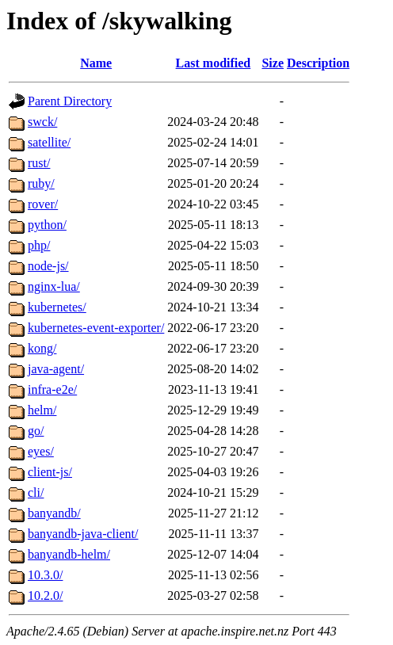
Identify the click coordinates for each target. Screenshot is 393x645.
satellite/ (49, 142)
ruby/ (41, 183)
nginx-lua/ (54, 286)
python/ (47, 224)
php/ (39, 245)
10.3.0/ (45, 575)
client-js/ (50, 472)
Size (272, 63)
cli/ (36, 492)
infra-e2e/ (52, 389)
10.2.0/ (45, 595)
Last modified (213, 63)
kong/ (42, 348)
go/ (36, 430)
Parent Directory (70, 101)
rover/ (43, 204)
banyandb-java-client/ (83, 533)
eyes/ (41, 451)
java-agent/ (56, 369)
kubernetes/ (57, 307)
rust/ (39, 163)
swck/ (42, 121)
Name (96, 63)
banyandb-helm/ (69, 554)
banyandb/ (54, 513)
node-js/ (48, 266)
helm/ (42, 410)
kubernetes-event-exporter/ (96, 327)
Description (318, 63)
